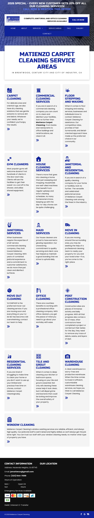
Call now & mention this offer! (47, 9)
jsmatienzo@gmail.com (22, 471)
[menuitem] (13, 28)
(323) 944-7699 (18, 475)
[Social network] (87, 514)
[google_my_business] (84, 514)
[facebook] (81, 514)
